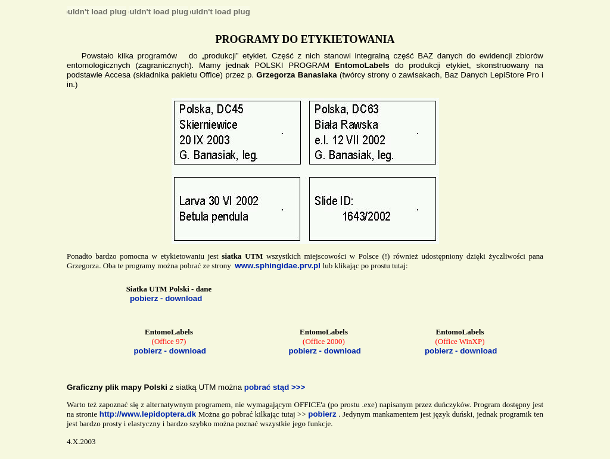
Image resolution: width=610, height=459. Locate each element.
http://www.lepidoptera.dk (147, 414)
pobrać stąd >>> (275, 387)
